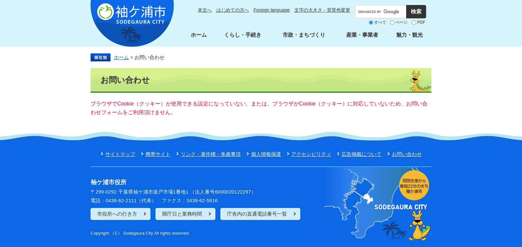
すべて (380, 22)
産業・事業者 (362, 35)
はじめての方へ (232, 10)
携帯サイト (157, 154)
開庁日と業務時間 (182, 214)
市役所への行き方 (117, 214)
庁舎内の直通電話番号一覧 (257, 214)
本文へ (205, 10)
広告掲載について (362, 154)
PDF (421, 22)
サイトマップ (120, 154)
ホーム (199, 35)
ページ (401, 22)
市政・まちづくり (304, 35)
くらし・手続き (242, 35)
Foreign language (272, 10)
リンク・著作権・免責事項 (211, 154)
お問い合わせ (407, 154)
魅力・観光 (409, 35)
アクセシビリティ (311, 154)
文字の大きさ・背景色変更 (322, 10)
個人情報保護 (266, 154)
